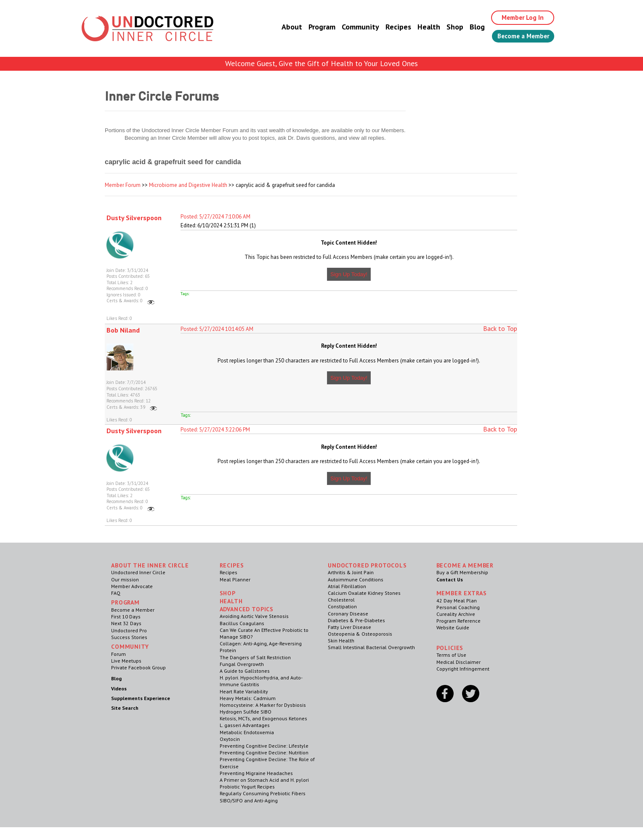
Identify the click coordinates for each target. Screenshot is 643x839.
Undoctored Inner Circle (138, 572)
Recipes (391, 27)
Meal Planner (235, 579)
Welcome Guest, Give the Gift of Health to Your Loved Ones (321, 63)
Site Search (124, 708)
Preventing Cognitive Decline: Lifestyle (264, 746)
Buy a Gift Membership (462, 572)
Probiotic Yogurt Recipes (247, 786)
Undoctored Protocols (367, 565)
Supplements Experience (140, 698)
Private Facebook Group (138, 667)
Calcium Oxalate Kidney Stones (364, 593)
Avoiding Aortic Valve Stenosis (254, 616)
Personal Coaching (458, 607)
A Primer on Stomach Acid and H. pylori (264, 780)
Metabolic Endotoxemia (247, 732)
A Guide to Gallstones (245, 671)
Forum (118, 654)
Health (421, 27)
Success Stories (129, 637)
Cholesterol (341, 600)
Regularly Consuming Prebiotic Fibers (263, 793)
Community (353, 27)
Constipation (342, 606)
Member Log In (517, 17)
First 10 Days (126, 616)
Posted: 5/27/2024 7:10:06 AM (215, 216)
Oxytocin (230, 739)
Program (314, 27)
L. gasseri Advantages (245, 725)
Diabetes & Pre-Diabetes (356, 620)
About (284, 27)
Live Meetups (126, 661)
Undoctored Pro (129, 630)
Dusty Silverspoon (134, 217)
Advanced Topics (247, 609)
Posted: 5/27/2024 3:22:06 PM (215, 429)
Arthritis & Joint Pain (351, 572)
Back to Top (500, 328)
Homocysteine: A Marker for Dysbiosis (263, 705)
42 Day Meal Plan (456, 600)
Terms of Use (451, 655)
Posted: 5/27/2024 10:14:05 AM (217, 329)
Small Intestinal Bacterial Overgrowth (371, 647)
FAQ (115, 593)
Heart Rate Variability (244, 691)
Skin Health (341, 640)
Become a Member (519, 36)
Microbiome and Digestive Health (188, 185)
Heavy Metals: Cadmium (248, 698)
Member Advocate (132, 586)
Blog (470, 27)
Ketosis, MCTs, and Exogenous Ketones (263, 718)
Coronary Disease (348, 613)
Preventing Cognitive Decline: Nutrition (264, 752)
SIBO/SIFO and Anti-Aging (249, 800)
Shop (447, 27)
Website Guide (452, 627)
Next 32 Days (126, 623)
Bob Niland (123, 330)
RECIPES (232, 565)
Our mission (125, 579)
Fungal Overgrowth (242, 664)
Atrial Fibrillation (347, 586)
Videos (119, 688)
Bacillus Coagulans (242, 623)
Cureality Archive (455, 614)
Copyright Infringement (462, 669)
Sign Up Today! (348, 274)
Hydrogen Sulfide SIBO (245, 711)
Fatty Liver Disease (349, 627)
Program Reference (458, 621)
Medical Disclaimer (458, 662)
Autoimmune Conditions (355, 579)
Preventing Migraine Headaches (256, 773)
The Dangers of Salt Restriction (255, 657)
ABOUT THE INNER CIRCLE (150, 565)
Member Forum (123, 185)
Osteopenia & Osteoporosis (360, 634)
